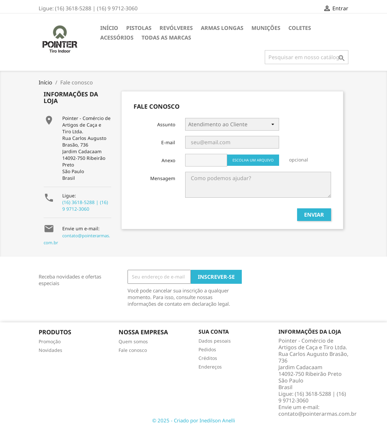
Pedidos (207, 349)
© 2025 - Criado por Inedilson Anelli (193, 420)
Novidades (50, 350)
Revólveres (176, 28)
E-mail (168, 142)
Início (109, 28)
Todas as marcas (166, 37)
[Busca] (306, 57)
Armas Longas (222, 28)
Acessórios (117, 37)
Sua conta (213, 331)
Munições (265, 28)
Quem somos (133, 341)
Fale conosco (133, 350)
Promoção (50, 341)
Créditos (207, 358)
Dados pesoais (214, 341)
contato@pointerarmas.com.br (317, 413)
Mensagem (162, 178)
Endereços (210, 367)
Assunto (166, 124)
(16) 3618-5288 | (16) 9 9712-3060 (85, 205)
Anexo (168, 160)
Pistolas (139, 28)
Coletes (299, 28)
